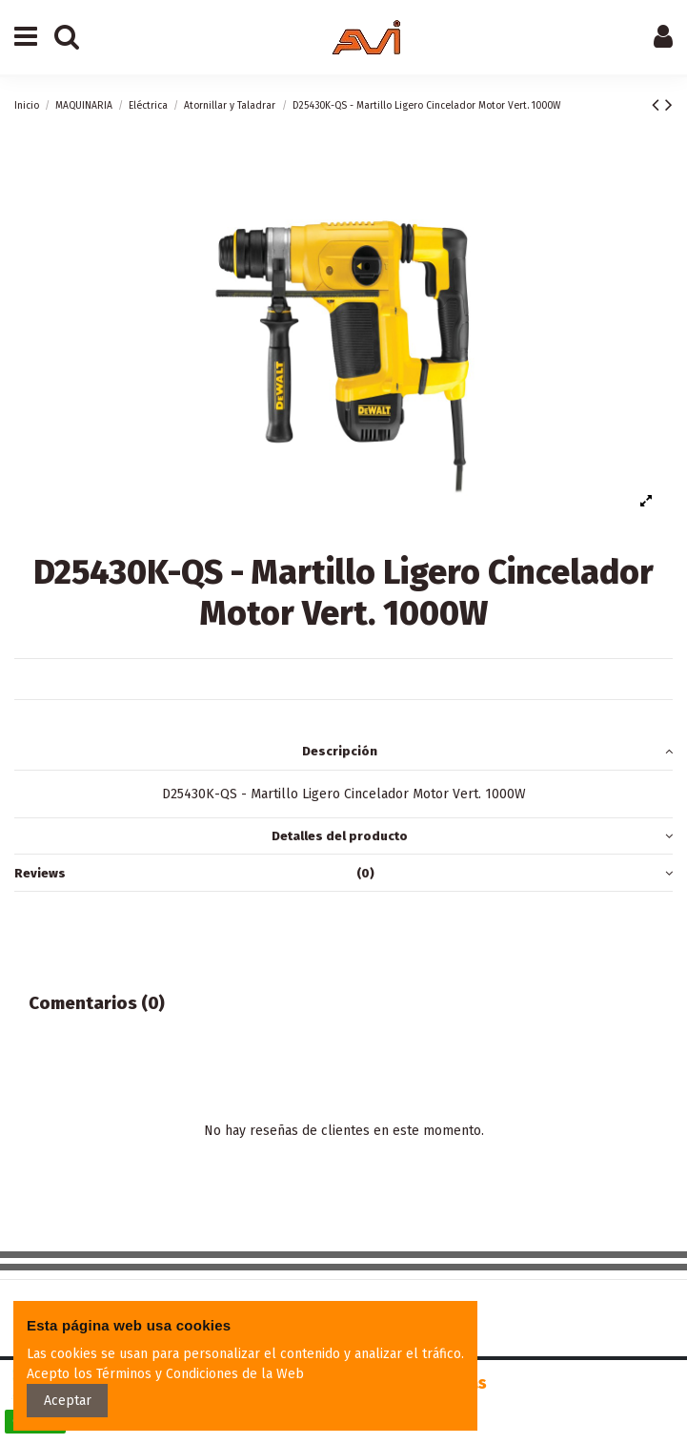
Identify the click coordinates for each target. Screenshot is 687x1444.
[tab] (343, 752)
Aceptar (67, 1400)
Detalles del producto (472, 836)
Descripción (487, 751)
